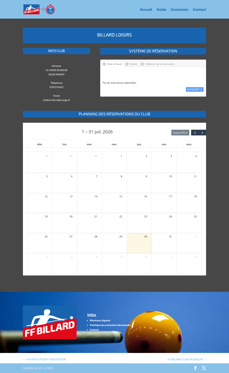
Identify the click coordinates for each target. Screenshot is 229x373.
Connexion (179, 9)
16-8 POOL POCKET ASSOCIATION (44, 359)
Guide (161, 9)
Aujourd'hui (180, 132)
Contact (199, 9)
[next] (202, 132)
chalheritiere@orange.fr (56, 99)
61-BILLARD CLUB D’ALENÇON (187, 359)
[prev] (195, 132)
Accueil (146, 9)
